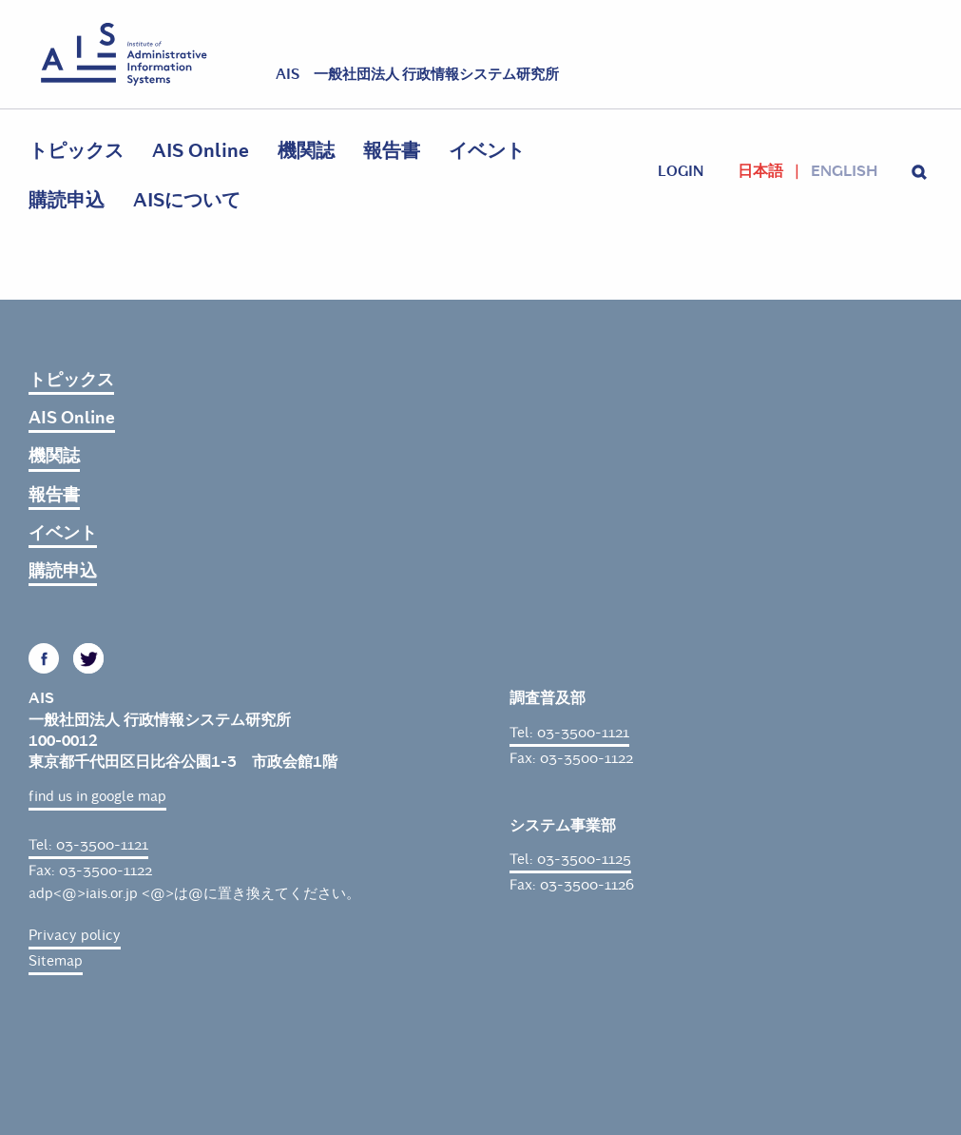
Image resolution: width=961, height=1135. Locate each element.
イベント (487, 151)
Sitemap (56, 960)
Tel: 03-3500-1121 (88, 844)
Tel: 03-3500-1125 (570, 859)
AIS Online (200, 151)
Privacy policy (75, 935)
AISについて (186, 200)
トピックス (76, 151)
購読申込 (67, 200)
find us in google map (97, 796)
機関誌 (306, 151)
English (844, 171)
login (680, 171)
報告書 (391, 151)
